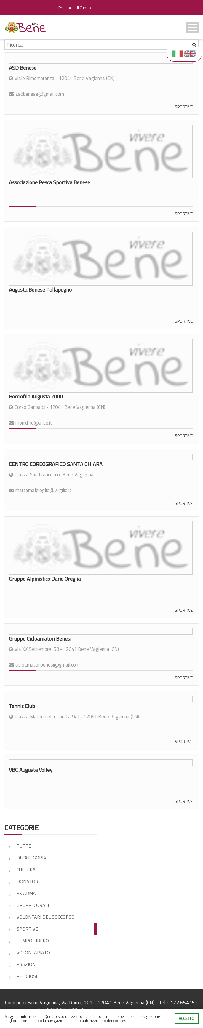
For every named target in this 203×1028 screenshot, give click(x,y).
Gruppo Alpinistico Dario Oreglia (45, 579)
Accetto (186, 1018)
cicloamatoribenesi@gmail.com (47, 665)
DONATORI (28, 881)
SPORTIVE (184, 107)
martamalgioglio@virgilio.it (43, 490)
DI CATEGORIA (31, 857)
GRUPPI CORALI (33, 905)
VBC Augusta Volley (30, 770)
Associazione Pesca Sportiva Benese (49, 182)
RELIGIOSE (28, 976)
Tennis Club (22, 706)
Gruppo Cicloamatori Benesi (40, 639)
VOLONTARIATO (33, 952)
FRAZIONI (27, 964)
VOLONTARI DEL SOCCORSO (46, 916)
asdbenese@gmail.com (39, 94)
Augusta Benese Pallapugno (40, 290)
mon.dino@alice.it (33, 423)
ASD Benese (22, 68)
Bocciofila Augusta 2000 (36, 397)
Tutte (24, 845)
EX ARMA (26, 893)
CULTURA (26, 869)
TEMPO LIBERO (33, 940)
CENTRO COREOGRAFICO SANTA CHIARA (56, 464)
